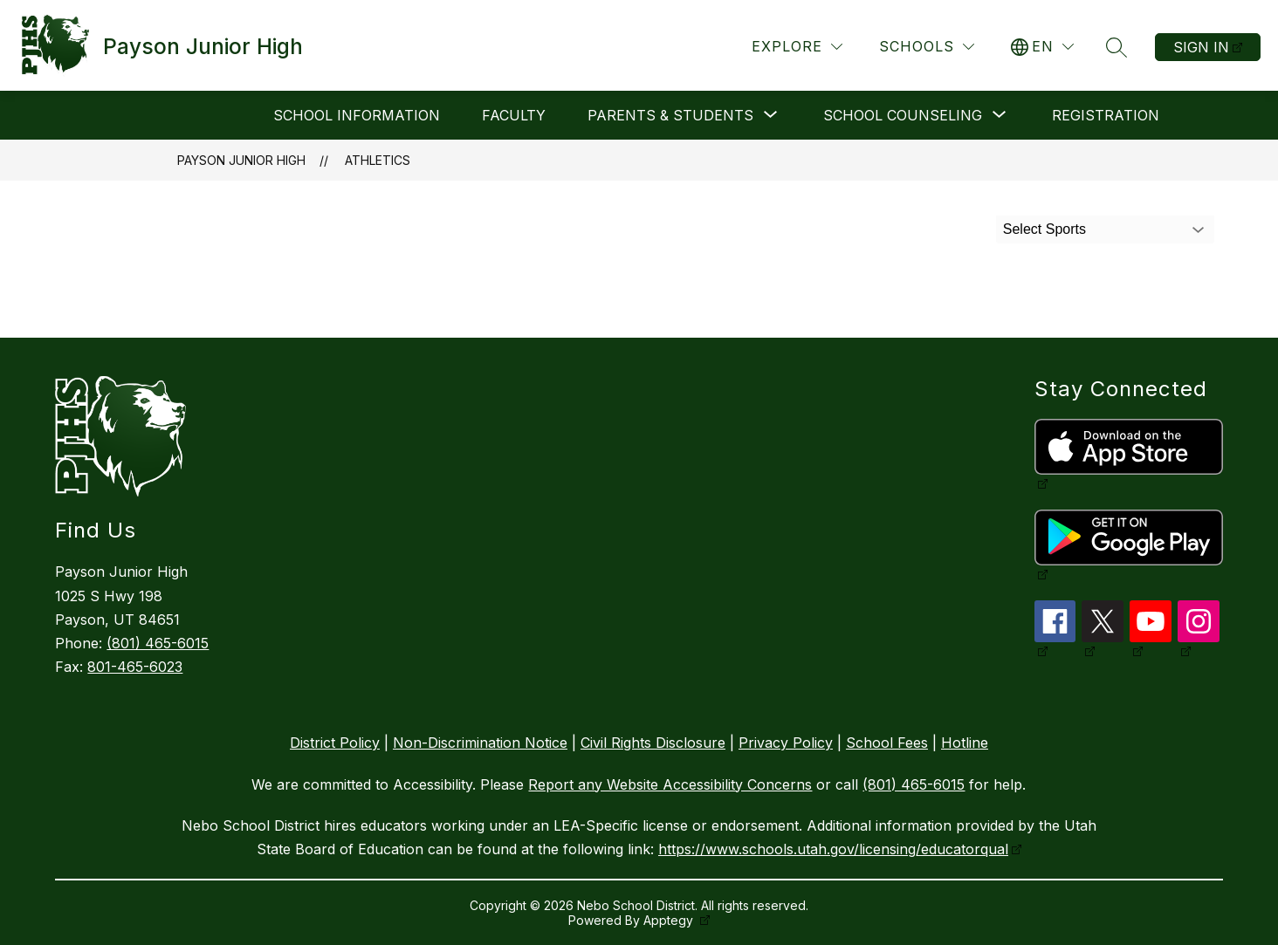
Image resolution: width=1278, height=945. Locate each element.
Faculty (514, 115)
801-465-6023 (134, 666)
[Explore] (797, 47)
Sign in (1201, 47)
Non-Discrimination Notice (480, 742)
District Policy (335, 742)
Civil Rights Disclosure (653, 742)
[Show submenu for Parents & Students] (670, 115)
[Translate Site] (1042, 47)
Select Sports (1044, 229)
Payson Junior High (241, 160)
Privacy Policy (786, 742)
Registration (1105, 115)
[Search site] (1116, 47)
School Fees (887, 742)
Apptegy (670, 920)
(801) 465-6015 (157, 643)
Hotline (964, 742)
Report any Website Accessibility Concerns (670, 784)
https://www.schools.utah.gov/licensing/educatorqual (833, 849)
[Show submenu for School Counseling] (902, 115)
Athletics (377, 160)
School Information (356, 115)
